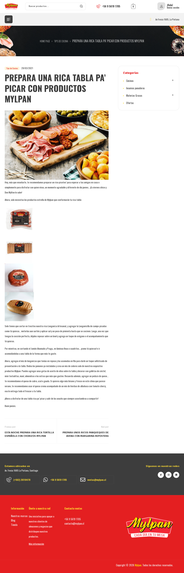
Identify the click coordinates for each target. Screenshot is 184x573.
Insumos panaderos (135, 88)
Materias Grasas (134, 95)
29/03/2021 (27, 68)
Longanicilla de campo (89, 326)
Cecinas (130, 81)
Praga (50, 348)
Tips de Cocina (61, 41)
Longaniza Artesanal (57, 326)
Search (81, 6)
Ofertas (130, 103)
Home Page (45, 41)
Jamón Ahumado (38, 348)
